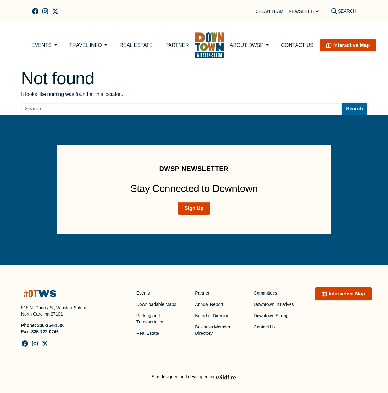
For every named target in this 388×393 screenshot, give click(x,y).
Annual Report (209, 304)
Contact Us (297, 45)
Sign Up (194, 208)
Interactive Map (351, 45)
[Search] (341, 11)
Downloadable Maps (156, 304)
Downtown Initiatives (274, 304)
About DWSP (247, 45)
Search (354, 108)
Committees (265, 292)
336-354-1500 (50, 325)
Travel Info (86, 45)
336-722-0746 (45, 331)
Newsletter (304, 11)
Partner (177, 45)
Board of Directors (212, 315)
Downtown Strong (271, 315)
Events (42, 45)
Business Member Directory (212, 330)
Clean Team (270, 11)
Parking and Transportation (150, 318)
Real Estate (136, 45)
